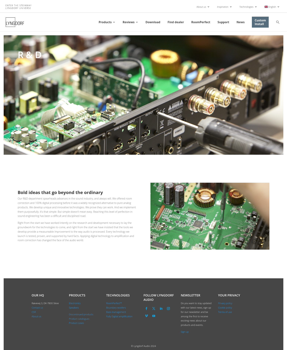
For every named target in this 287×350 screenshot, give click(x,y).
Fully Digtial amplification (119, 316)
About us (201, 6)
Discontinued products (81, 314)
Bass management (116, 312)
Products (105, 22)
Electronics (75, 303)
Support (223, 22)
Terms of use (225, 312)
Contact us (37, 307)
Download (153, 22)
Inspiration (222, 6)
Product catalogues (79, 318)
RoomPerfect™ (114, 303)
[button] (278, 22)
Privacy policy (225, 303)
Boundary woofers (116, 307)
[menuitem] (272, 7)
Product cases (76, 323)
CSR (34, 312)
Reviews (129, 22)
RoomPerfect (200, 22)
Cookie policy (225, 307)
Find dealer (176, 22)
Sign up (185, 331)
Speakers (74, 307)
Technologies (246, 6)
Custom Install (260, 22)
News (240, 22)
